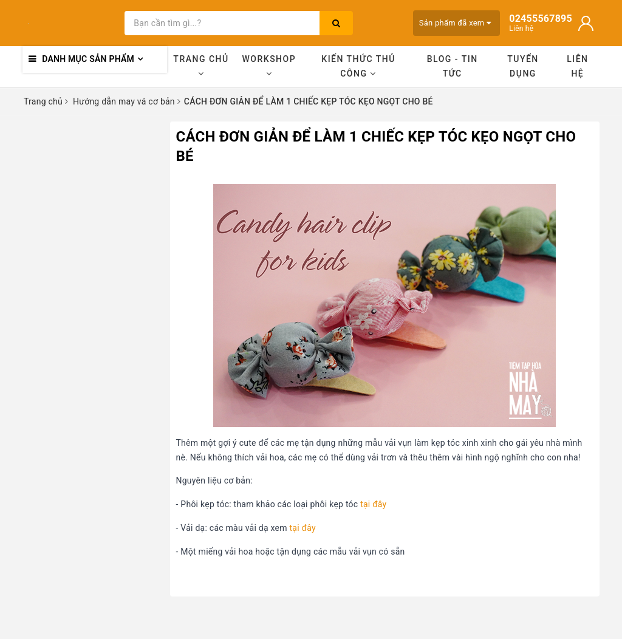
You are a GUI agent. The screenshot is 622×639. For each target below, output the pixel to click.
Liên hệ (577, 66)
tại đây (373, 504)
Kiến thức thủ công (358, 66)
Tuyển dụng (523, 66)
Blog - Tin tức (452, 66)
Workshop (269, 66)
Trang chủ (200, 66)
